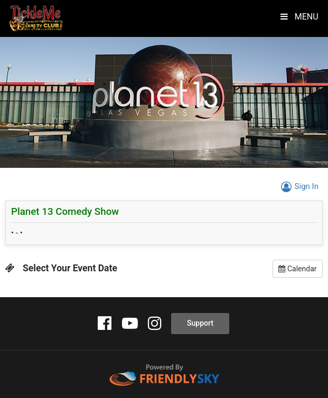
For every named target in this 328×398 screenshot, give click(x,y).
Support (200, 323)
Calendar (297, 268)
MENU (296, 17)
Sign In (298, 186)
